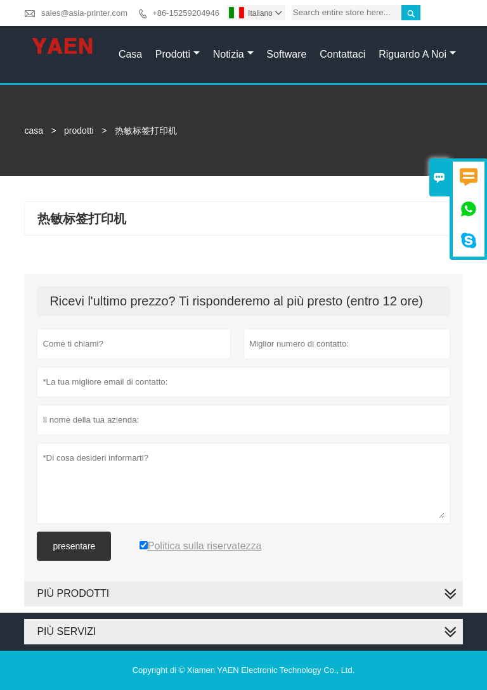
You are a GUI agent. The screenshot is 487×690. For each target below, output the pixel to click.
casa (33, 130)
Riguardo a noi (417, 54)
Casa (130, 54)
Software (286, 54)
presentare (74, 546)
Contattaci (342, 54)
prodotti (79, 130)
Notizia (233, 54)
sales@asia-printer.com (84, 13)
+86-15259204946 (185, 13)
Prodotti (177, 54)
